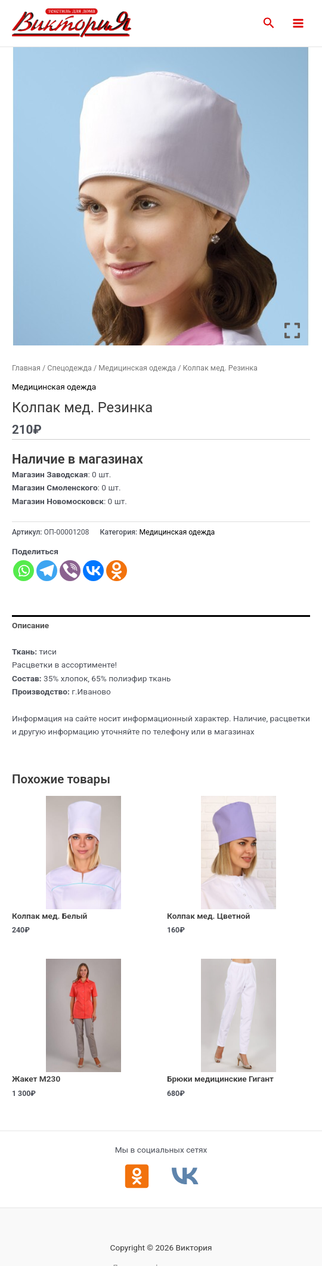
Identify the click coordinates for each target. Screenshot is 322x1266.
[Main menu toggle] (298, 23)
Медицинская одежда (137, 367)
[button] (269, 23)
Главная (26, 367)
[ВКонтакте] (185, 1176)
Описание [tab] (30, 625)
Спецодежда (69, 367)
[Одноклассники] (136, 1176)
